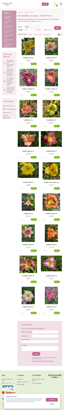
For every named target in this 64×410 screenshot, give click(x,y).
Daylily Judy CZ (51, 120)
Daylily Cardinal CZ (28, 89)
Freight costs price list (23, 382)
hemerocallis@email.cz (11, 109)
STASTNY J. (38, 30)
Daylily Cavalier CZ (51, 89)
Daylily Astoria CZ (51, 213)
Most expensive (38, 34)
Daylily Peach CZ (51, 58)
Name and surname (27, 332)
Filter (58, 28)
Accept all (51, 399)
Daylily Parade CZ (28, 307)
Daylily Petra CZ (51, 244)
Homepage (20, 12)
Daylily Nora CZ (51, 307)
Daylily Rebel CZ (51, 151)
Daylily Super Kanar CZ (51, 182)
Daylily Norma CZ (28, 275)
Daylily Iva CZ (28, 120)
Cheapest (30, 34)
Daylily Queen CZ (51, 275)
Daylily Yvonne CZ (28, 244)
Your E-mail (25, 336)
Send (36, 354)
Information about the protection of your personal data (42, 361)
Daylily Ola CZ (28, 213)
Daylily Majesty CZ (28, 151)
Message (24, 345)
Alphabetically (47, 34)
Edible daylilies (21, 384)
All (26, 30)
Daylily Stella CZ (28, 182)
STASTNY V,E (48, 30)
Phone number (26, 339)
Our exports (20, 379)
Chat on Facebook (36, 383)
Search (45, 4)
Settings (52, 404)
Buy (35, 64)
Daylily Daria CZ (28, 58)
